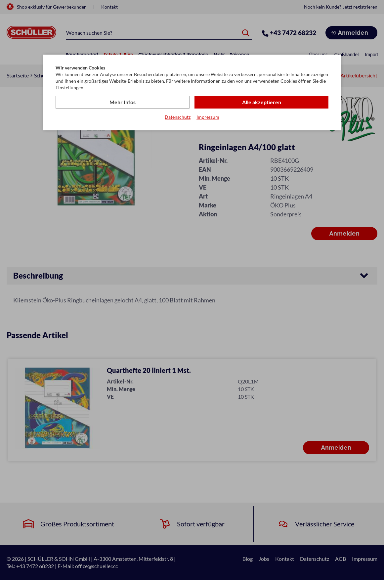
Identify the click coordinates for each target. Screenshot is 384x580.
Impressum (207, 117)
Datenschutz (178, 117)
